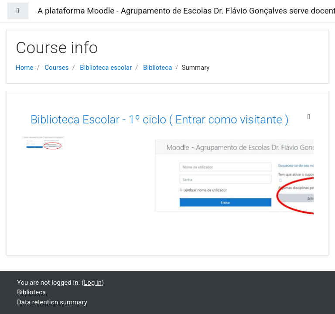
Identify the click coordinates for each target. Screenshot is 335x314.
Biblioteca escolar (106, 68)
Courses (56, 68)
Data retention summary (52, 302)
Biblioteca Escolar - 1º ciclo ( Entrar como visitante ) (160, 119)
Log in (93, 283)
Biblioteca (157, 68)
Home (24, 68)
